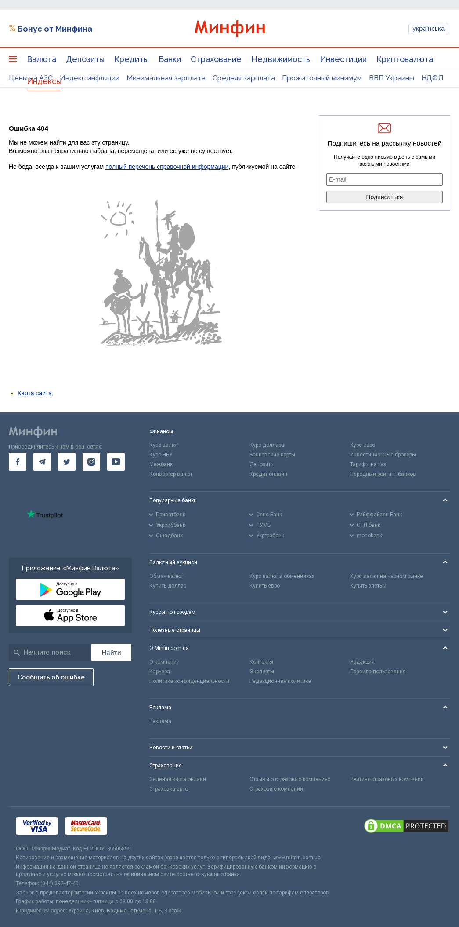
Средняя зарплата (244, 78)
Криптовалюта (404, 59)
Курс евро (362, 445)
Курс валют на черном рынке (386, 576)
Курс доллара (266, 445)
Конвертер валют (170, 474)
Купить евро (264, 586)
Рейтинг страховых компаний (387, 779)
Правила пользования (378, 671)
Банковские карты (272, 455)
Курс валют (163, 445)
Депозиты (85, 59)
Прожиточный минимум (322, 78)
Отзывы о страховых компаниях (289, 779)
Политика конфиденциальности (189, 681)
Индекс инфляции (89, 78)
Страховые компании (276, 789)
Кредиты (131, 59)
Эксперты (261, 671)
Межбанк (161, 464)
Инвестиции (343, 59)
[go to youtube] (116, 462)
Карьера (159, 671)
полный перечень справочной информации (166, 166)
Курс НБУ (161, 455)
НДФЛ (432, 78)
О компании (164, 662)
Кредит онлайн (268, 474)
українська (428, 28)
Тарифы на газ (368, 464)
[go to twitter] (67, 462)
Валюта (41, 59)
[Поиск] (111, 652)
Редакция (362, 662)
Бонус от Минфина (55, 28)
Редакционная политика (280, 681)
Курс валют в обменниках (281, 576)
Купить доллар (167, 586)
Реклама (160, 721)
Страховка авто (168, 789)
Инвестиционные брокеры (383, 455)
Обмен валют (166, 576)
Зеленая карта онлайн (177, 779)
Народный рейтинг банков (383, 474)
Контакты (261, 662)
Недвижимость (280, 59)
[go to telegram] (42, 462)
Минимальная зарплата (166, 78)
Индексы (44, 81)
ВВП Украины (391, 78)
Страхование (216, 59)
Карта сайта (35, 393)
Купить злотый (368, 586)
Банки (170, 59)
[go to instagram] (91, 462)
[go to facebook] (17, 462)
